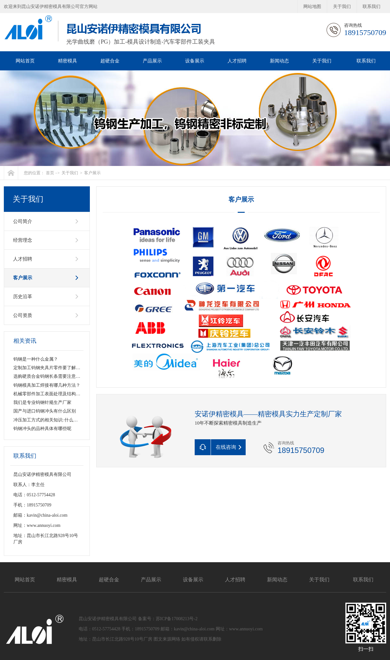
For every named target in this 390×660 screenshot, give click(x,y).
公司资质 (22, 315)
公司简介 (22, 221)
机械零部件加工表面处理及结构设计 (49, 393)
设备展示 (194, 60)
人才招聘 (237, 60)
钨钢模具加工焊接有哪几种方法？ (46, 385)
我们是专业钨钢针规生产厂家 (42, 402)
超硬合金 (109, 60)
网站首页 (25, 60)
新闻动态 (279, 60)
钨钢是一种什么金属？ (35, 359)
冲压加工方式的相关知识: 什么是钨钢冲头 (54, 420)
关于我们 (342, 6)
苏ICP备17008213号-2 (177, 618)
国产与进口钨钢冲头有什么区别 (44, 411)
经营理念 (22, 240)
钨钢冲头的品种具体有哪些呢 (42, 428)
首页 (50, 172)
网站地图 (312, 6)
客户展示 (92, 172)
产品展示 (152, 60)
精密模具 (67, 60)
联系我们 (371, 6)
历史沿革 (22, 296)
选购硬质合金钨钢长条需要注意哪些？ (51, 376)
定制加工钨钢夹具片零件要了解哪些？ (51, 367)
